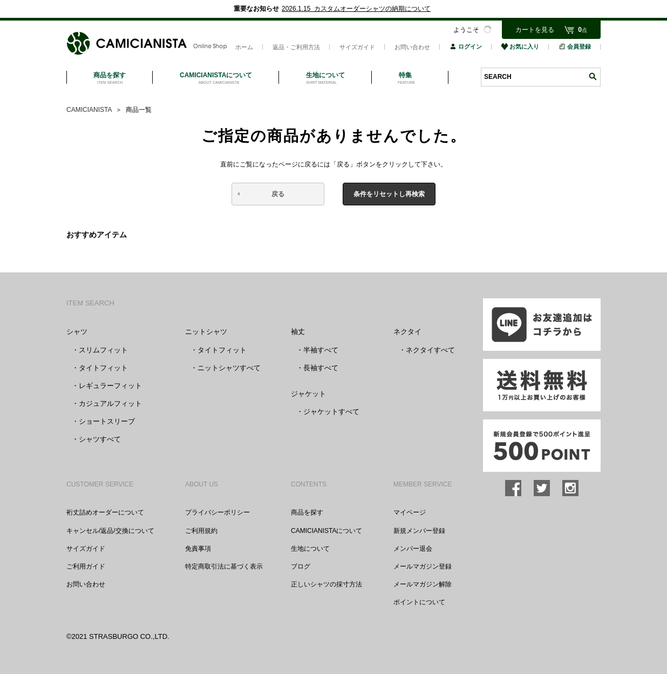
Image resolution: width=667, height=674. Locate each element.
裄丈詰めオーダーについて (105, 512)
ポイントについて (419, 602)
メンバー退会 (412, 548)
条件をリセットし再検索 (389, 194)
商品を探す (307, 512)
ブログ (300, 566)
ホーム (244, 47)
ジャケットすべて (331, 412)
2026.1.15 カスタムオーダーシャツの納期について (356, 8)
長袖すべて (320, 368)
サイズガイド (357, 47)
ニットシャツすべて (229, 368)
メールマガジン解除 (422, 584)
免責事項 (198, 548)
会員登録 (575, 46)
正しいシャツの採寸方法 (326, 584)
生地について (310, 548)
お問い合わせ (412, 47)
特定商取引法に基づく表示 (224, 566)
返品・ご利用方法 (296, 47)
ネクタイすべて (430, 350)
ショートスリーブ (107, 421)
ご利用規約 (201, 531)
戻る (277, 194)
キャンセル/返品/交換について (110, 531)
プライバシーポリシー (217, 512)
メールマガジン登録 (422, 566)
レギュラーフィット (110, 386)
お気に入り (520, 46)
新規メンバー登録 (419, 531)
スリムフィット (103, 350)
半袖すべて (320, 350)
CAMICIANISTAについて (326, 531)
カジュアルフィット (110, 403)
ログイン (466, 46)
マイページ (409, 512)
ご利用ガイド (85, 566)
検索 (592, 76)
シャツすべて (100, 439)
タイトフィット (103, 368)
